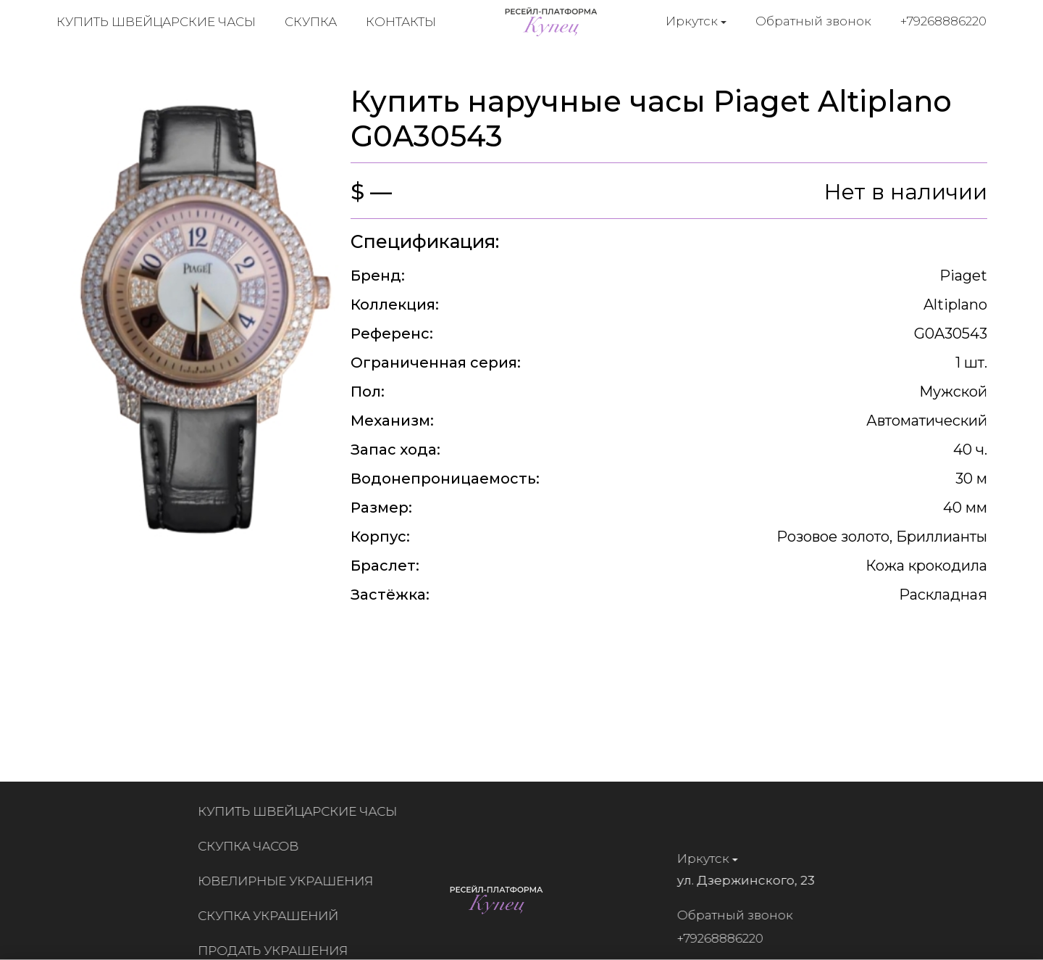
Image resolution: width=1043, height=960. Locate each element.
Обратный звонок (814, 21)
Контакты (401, 22)
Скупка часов (252, 846)
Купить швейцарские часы (156, 22)
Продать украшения (277, 950)
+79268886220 (944, 21)
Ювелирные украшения (289, 881)
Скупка (311, 22)
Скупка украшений (272, 916)
